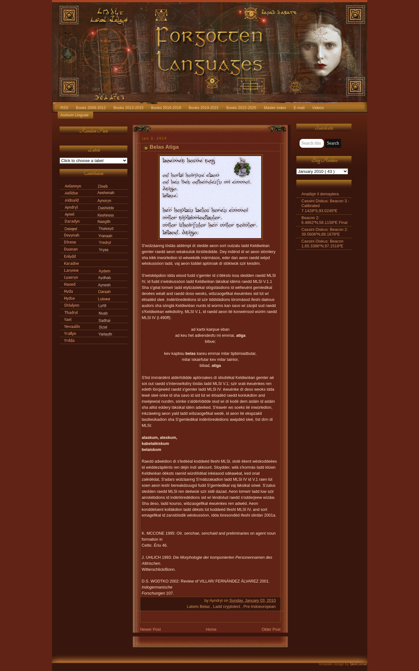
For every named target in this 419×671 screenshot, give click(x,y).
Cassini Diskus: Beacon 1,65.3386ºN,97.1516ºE (322, 243)
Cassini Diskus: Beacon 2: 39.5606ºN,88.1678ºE (324, 232)
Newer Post (150, 629)
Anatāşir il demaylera (320, 194)
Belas (205, 606)
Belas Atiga (164, 147)
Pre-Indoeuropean (259, 606)
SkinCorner (358, 664)
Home (211, 629)
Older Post (270, 629)
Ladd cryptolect (227, 606)
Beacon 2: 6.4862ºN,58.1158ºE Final (324, 220)
